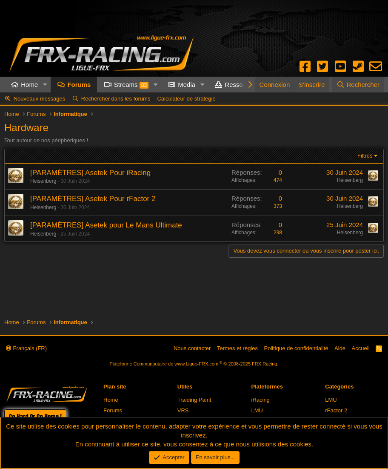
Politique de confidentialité (296, 348)
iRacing (260, 400)
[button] (45, 84)
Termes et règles (237, 348)
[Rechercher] (358, 84)
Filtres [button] (364, 155)
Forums (79, 84)
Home (29, 84)
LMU (257, 410)
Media (186, 84)
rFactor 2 (336, 410)
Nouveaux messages (39, 98)
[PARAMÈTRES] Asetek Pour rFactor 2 (92, 199)
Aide (339, 348)
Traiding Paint (194, 400)
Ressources (241, 84)
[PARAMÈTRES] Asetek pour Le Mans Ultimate (106, 225)
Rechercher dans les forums (116, 98)
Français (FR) (26, 348)
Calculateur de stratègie (186, 98)
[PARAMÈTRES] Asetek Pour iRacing (90, 173)
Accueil (361, 348)
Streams (131, 85)
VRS (183, 410)
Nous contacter (192, 348)
